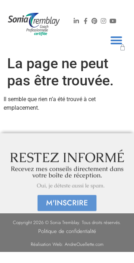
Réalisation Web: (48, 244)
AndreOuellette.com (84, 244)
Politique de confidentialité (67, 231)
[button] (116, 40)
